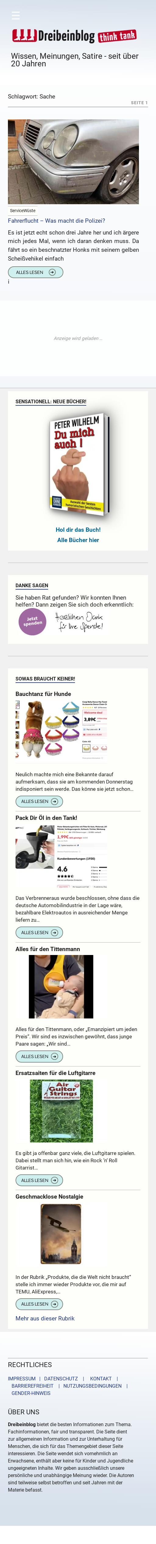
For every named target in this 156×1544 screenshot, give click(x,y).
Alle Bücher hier (78, 540)
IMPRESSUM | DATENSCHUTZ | (47, 1379)
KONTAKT (100, 1379)
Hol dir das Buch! (78, 529)
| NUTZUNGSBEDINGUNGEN (88, 1386)
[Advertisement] (78, 338)
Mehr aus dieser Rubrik (45, 1318)
